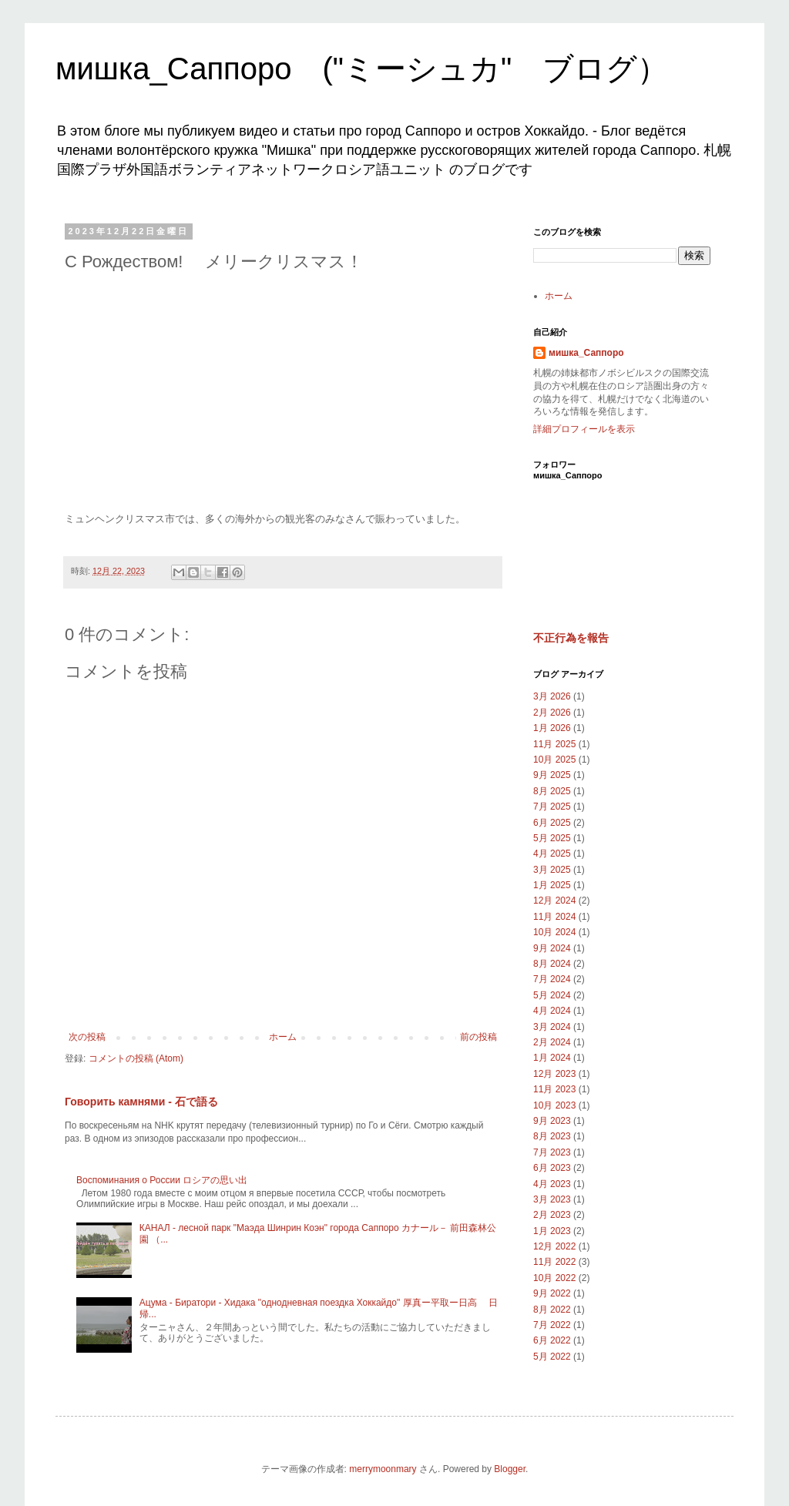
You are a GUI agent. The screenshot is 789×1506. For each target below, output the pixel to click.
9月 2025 (552, 775)
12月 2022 (554, 1246)
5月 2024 (552, 995)
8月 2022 (552, 1309)
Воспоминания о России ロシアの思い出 (161, 1180)
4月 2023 (552, 1184)
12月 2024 (554, 900)
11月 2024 (554, 916)
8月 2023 (552, 1136)
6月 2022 (552, 1340)
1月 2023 (552, 1231)
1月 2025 (552, 885)
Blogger (509, 1469)
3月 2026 (552, 696)
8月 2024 (552, 963)
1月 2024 (552, 1057)
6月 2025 (552, 822)
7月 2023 (552, 1152)
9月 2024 (552, 948)
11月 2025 (554, 744)
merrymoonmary (382, 1469)
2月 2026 (552, 712)
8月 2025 (552, 791)
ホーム (283, 1036)
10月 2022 (554, 1278)
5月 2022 (552, 1356)
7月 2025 (552, 806)
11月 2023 (554, 1089)
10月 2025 (554, 759)
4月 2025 (552, 853)
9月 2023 (552, 1120)
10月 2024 (554, 932)
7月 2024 (552, 979)
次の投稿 (87, 1036)
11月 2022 (554, 1261)
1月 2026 (552, 728)
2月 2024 (552, 1042)
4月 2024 (552, 1010)
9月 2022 (552, 1293)
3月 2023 (552, 1199)
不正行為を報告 (571, 638)
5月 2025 (552, 838)
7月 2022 (552, 1325)
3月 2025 (552, 869)
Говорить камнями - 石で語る (141, 1101)
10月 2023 (554, 1105)
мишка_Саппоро (586, 352)
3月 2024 (552, 1026)
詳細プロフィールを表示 (584, 429)
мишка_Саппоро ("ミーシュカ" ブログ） (361, 69)
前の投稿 (478, 1036)
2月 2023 (552, 1214)
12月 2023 (554, 1073)
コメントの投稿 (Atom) (136, 1058)
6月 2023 (552, 1167)
